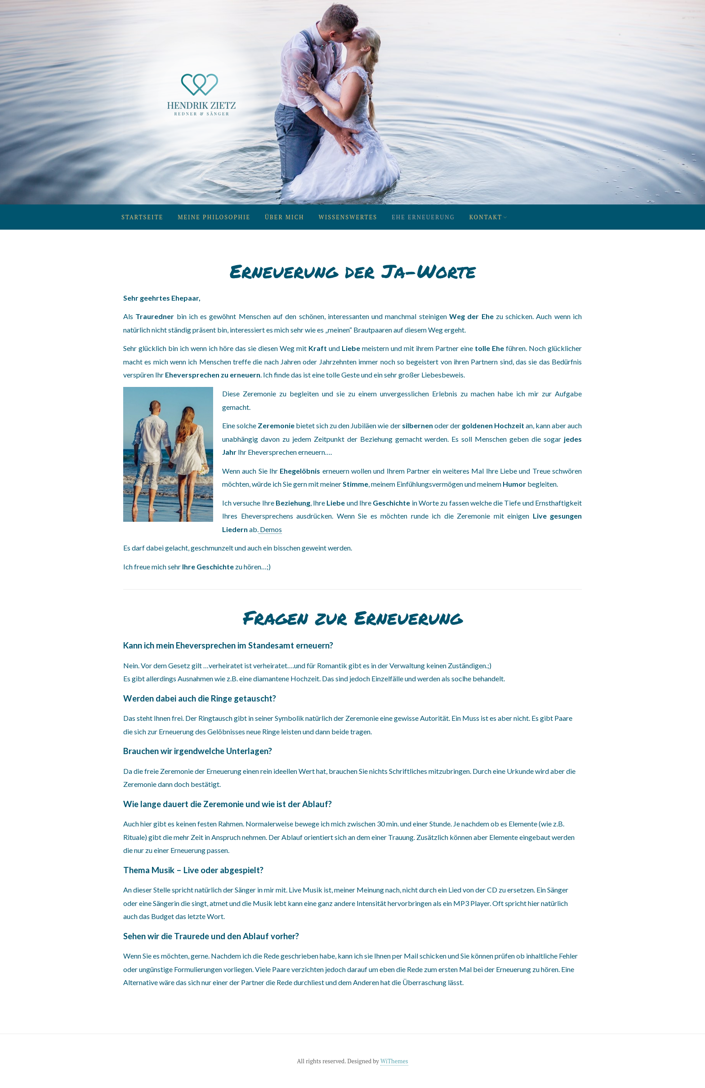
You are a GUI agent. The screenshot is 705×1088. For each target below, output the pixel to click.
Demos (270, 529)
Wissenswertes (348, 217)
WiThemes (394, 1061)
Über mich (284, 217)
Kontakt (485, 217)
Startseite (142, 217)
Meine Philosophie (214, 217)
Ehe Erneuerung (423, 217)
